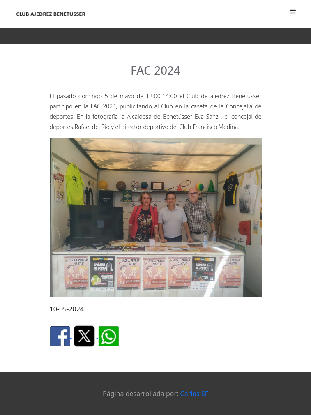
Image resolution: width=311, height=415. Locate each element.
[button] (293, 12)
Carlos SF (194, 393)
